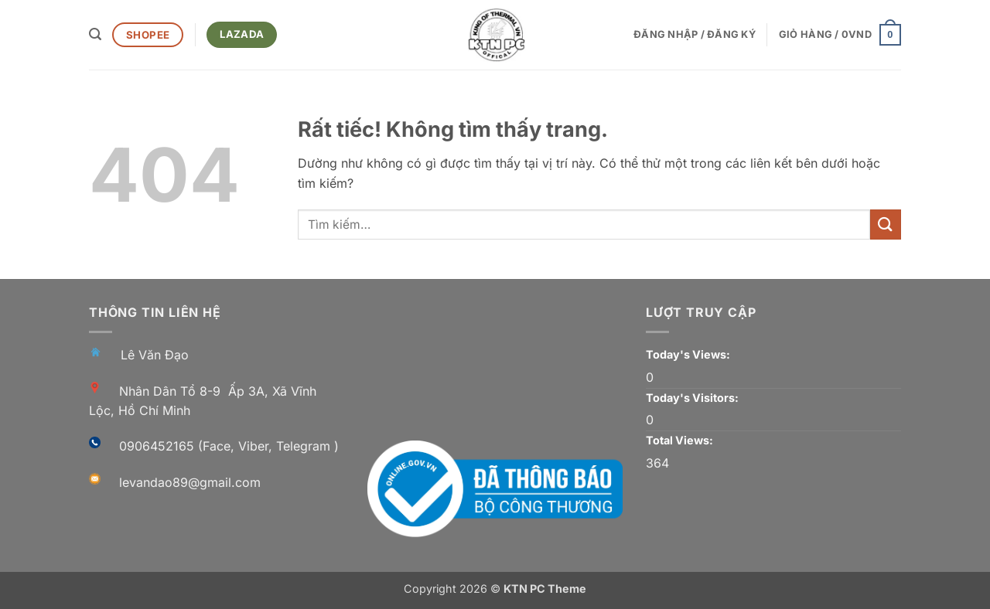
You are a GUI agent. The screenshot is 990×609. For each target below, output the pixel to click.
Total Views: (680, 440)
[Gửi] (885, 224)
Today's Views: (689, 354)
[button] (95, 34)
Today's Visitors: (693, 397)
